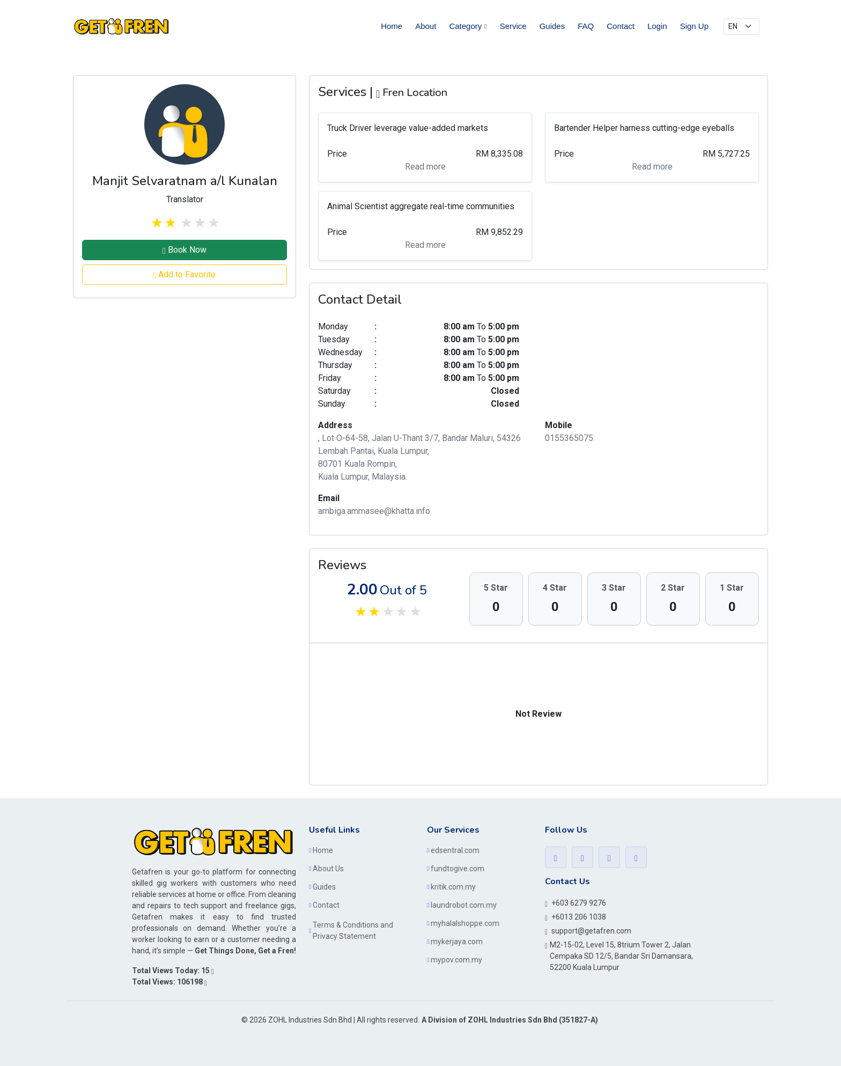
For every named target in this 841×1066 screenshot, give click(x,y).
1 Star (732, 588)
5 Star (496, 588)
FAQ (586, 26)
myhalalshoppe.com (465, 923)
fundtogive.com (457, 868)
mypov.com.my (456, 960)
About (425, 26)
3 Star (614, 588)
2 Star (673, 588)
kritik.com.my (453, 887)
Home (391, 26)
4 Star (555, 588)
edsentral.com (455, 850)
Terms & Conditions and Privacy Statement (353, 930)
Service (513, 26)
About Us (328, 868)
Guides (552, 26)
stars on (156, 223)
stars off (186, 223)
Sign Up (694, 26)
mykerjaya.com (457, 941)
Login (657, 26)
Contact (621, 26)
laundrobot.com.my (464, 905)
